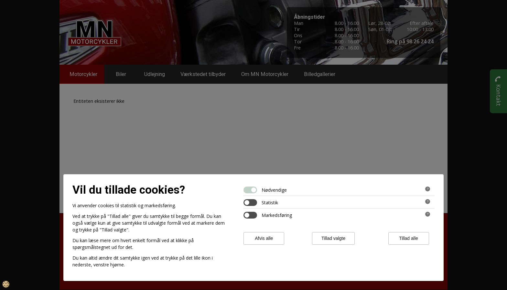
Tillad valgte (333, 238)
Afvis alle (264, 238)
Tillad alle (408, 238)
